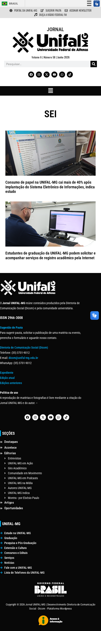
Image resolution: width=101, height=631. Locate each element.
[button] (50, 91)
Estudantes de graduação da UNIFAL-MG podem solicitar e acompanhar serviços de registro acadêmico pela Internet (50, 255)
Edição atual (7, 378)
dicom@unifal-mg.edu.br (23, 358)
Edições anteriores (11, 383)
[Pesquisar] (93, 64)
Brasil (13, 3)
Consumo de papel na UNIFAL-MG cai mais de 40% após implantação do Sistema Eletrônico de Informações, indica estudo (50, 187)
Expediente (6, 372)
